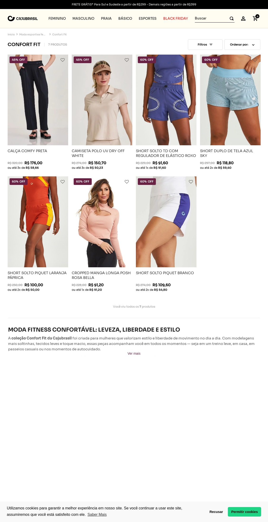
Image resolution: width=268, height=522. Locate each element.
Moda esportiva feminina (33, 34)
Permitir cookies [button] (244, 512)
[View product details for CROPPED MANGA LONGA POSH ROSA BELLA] (102, 233)
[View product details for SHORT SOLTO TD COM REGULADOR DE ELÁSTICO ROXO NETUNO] (166, 112)
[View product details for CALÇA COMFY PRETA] (38, 112)
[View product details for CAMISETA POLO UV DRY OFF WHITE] (102, 112)
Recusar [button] (216, 512)
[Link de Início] (11, 34)
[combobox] (214, 18)
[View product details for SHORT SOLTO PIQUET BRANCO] (166, 233)
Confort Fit (59, 34)
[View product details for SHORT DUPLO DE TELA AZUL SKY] (230, 112)
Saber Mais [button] (97, 515)
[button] (243, 18)
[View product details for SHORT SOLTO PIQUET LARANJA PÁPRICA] (38, 233)
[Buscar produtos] (230, 18)
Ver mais (134, 353)
